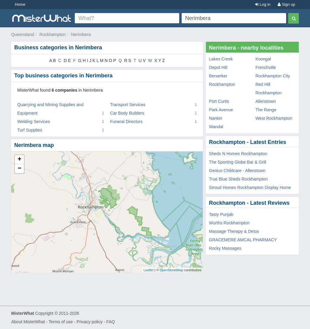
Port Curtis (219, 101)
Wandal (216, 126)
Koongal (263, 59)
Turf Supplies (29, 130)
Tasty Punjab (221, 214)
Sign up (286, 4)
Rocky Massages (225, 248)
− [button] (19, 168)
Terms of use (60, 321)
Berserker (218, 75)
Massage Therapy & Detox (234, 231)
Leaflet (148, 270)
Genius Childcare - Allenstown (237, 170)
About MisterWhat (28, 321)
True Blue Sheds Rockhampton (238, 179)
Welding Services (33, 121)
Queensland (22, 34)
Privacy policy (90, 321)
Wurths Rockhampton (229, 222)
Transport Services (128, 104)
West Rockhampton (274, 118)
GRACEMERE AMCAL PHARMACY (243, 239)
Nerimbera (81, 34)
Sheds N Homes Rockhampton (238, 153)
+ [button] (19, 159)
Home (20, 4)
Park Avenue (221, 109)
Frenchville (266, 67)
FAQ (110, 321)
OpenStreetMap (171, 270)
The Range (266, 109)
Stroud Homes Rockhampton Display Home (250, 187)
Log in (262, 4)
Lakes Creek (221, 59)
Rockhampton (52, 34)
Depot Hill (218, 67)
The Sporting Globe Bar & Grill (237, 162)
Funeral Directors (126, 121)
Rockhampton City (273, 75)
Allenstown (266, 101)
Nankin (215, 118)
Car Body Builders (127, 113)
